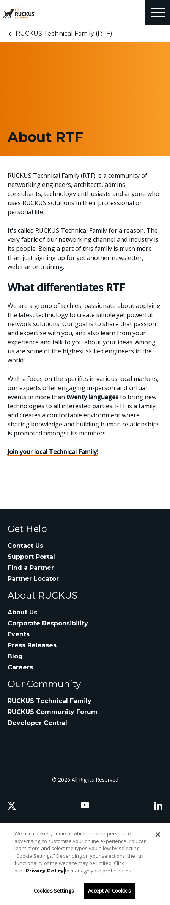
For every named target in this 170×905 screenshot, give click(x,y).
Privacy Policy (44, 871)
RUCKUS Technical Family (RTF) (64, 33)
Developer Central (37, 722)
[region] (85, 864)
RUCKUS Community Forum (53, 711)
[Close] (158, 834)
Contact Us (25, 545)
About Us (22, 612)
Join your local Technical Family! (53, 452)
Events (19, 634)
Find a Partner (31, 567)
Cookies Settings (54, 890)
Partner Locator (33, 578)
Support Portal (31, 556)
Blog (15, 656)
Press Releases (32, 645)
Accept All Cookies (109, 890)
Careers (20, 667)
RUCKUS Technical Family (49, 700)
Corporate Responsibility (48, 623)
